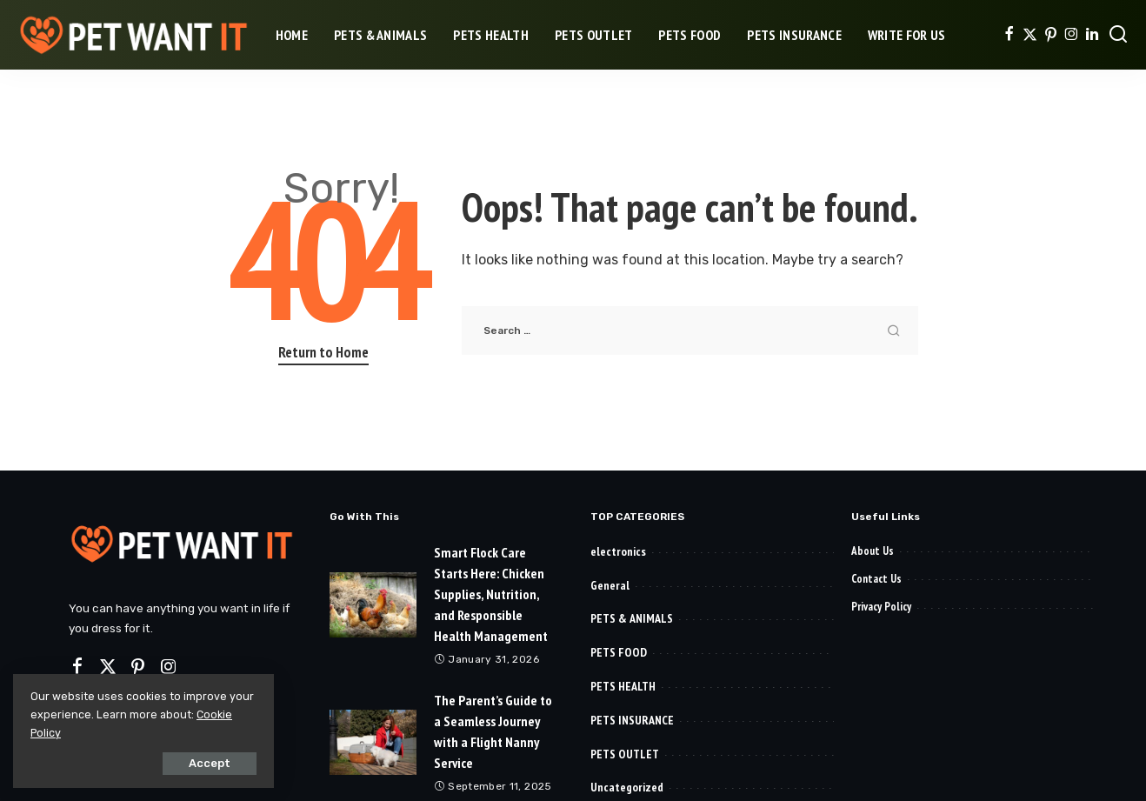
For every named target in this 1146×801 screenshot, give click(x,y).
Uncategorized (626, 787)
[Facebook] (1009, 35)
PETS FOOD (618, 652)
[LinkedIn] (1092, 35)
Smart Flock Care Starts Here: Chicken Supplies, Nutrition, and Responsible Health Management (491, 594)
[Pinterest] (1050, 35)
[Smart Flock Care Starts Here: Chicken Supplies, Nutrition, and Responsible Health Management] (373, 604)
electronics (618, 551)
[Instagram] (1071, 35)
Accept (209, 763)
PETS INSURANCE (632, 720)
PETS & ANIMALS (631, 618)
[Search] (1118, 35)
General (610, 585)
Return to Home (323, 352)
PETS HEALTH (623, 686)
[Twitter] (1030, 35)
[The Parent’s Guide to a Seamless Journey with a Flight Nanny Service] (373, 742)
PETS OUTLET (624, 754)
